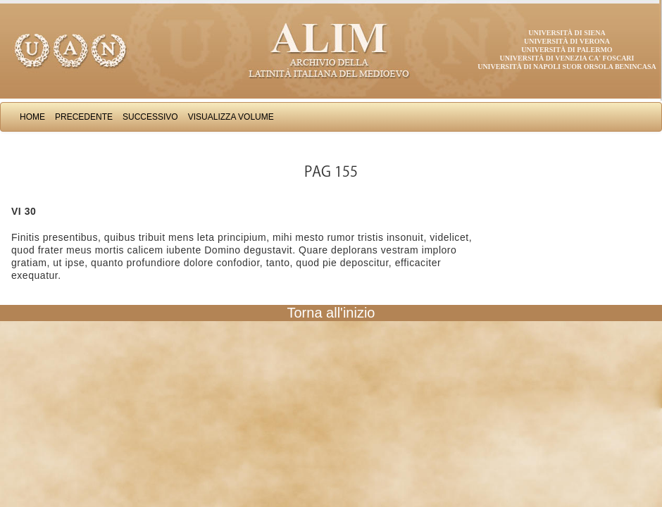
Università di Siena (566, 33)
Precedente (84, 117)
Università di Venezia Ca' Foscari (567, 58)
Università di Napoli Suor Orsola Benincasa (566, 66)
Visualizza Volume (231, 117)
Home (32, 117)
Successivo (150, 117)
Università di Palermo (566, 50)
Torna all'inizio (331, 312)
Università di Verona (567, 41)
